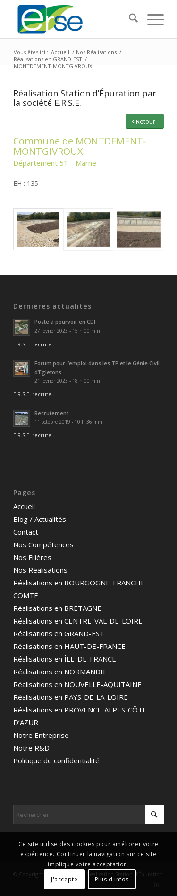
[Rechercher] (128, 19)
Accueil (24, 506)
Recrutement (51, 412)
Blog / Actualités (39, 519)
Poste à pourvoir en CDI (64, 321)
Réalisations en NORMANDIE (60, 671)
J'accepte (64, 879)
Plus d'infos (112, 879)
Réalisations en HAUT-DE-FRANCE (69, 646)
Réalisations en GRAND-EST (58, 633)
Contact (25, 531)
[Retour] (145, 121)
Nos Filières (32, 557)
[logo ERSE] (73, 19)
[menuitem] (128, 19)
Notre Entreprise (41, 735)
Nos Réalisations (40, 570)
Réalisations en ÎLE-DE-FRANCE (64, 659)
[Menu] (151, 19)
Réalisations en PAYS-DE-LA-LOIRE (70, 697)
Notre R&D (31, 747)
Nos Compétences (43, 544)
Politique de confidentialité (56, 760)
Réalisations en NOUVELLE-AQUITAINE (77, 684)
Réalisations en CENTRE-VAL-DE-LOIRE (78, 620)
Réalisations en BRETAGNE (57, 608)
